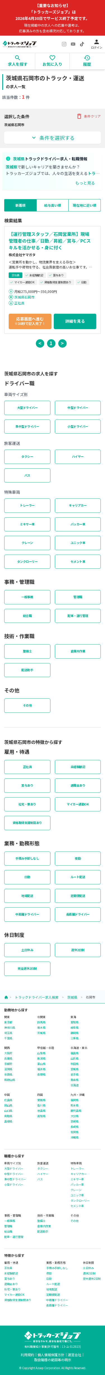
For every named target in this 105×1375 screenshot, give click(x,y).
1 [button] (51, 343)
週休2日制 (78, 950)
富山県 (41, 1064)
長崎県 (75, 1127)
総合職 (27, 615)
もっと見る (85, 183)
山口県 (8, 1111)
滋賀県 (8, 1069)
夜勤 (78, 858)
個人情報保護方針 (51, 1354)
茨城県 (72, 997)
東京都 (8, 1022)
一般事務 (27, 597)
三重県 (75, 1038)
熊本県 (75, 1105)
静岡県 (75, 1033)
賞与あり (27, 785)
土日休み (27, 950)
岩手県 (75, 1074)
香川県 (41, 1105)
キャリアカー (78, 505)
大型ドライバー (27, 407)
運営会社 (74, 1354)
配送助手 (27, 670)
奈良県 (8, 1074)
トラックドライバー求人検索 (37, 997)
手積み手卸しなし (27, 858)
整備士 (27, 651)
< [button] (39, 343)
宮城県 (75, 1069)
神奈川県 (9, 1028)
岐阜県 (75, 1028)
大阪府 (8, 1053)
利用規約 (27, 1354)
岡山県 (8, 1105)
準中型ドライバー (27, 426)
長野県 (41, 1074)
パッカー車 (78, 524)
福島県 (75, 1053)
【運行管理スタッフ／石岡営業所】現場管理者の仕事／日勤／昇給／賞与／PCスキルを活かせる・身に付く (50, 241)
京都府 (8, 1064)
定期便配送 (78, 895)
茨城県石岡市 (24, 297)
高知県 (41, 1116)
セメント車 (78, 561)
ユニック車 (78, 542)
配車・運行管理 (77, 615)
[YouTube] (73, 44)
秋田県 (75, 1064)
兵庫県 (8, 1058)
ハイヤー (78, 456)
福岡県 (75, 1100)
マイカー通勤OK (78, 804)
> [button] (62, 343)
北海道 (75, 1085)
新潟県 (41, 1058)
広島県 (8, 1100)
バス (27, 475)
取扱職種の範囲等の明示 (52, 1359)
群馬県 (41, 1022)
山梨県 (41, 1053)
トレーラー (27, 505)
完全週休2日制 (27, 968)
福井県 (41, 1069)
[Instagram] (64, 44)
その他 (27, 705)
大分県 (75, 1116)
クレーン (27, 542)
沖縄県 (75, 1137)
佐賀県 (75, 1132)
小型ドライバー (77, 426)
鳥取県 (8, 1116)
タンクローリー (27, 561)
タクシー (27, 456)
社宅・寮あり (27, 804)
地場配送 (27, 895)
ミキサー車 (27, 524)
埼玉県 (8, 1033)
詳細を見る (75, 321)
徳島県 (41, 1111)
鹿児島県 (76, 1111)
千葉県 (8, 1038)
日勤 (27, 877)
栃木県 (41, 1028)
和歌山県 (9, 1080)
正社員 (19, 303)
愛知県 (75, 1022)
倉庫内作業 (78, 651)
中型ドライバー (77, 407)
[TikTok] (82, 44)
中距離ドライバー (27, 914)
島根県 (8, 1121)
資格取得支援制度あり (27, 822)
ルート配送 (78, 877)
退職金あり (78, 785)
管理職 (77, 597)
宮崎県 (75, 1121)
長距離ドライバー (78, 914)
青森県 (75, 1080)
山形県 (75, 1058)
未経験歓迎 (78, 766)
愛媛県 (41, 1100)
